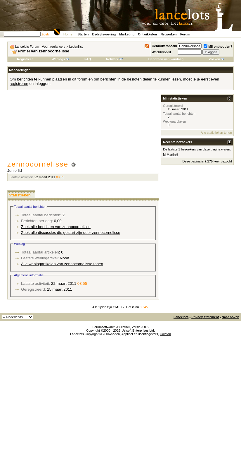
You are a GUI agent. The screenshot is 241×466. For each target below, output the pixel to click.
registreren (19, 83)
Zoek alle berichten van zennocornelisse (56, 227)
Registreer (25, 59)
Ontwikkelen (147, 34)
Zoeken (216, 59)
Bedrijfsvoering (104, 34)
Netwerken (168, 34)
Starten (83, 34)
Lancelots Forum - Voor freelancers (40, 46)
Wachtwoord (161, 52)
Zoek (45, 34)
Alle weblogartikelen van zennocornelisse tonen (62, 264)
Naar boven (230, 317)
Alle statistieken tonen (216, 132)
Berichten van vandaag (165, 59)
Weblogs (60, 59)
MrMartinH (170, 154)
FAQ (87, 59)
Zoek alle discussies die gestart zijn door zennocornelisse (70, 232)
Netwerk (114, 59)
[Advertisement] (83, 128)
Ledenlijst (76, 46)
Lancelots (181, 317)
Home (67, 34)
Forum (185, 34)
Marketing (126, 34)
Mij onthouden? (218, 46)
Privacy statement (205, 317)
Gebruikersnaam (164, 46)
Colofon (165, 334)
